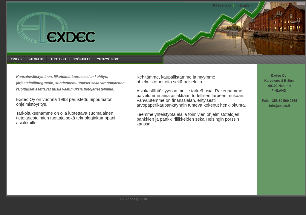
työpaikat (82, 58)
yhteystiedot (109, 58)
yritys (17, 58)
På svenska (222, 5)
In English (244, 5)
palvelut (36, 58)
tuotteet (59, 58)
